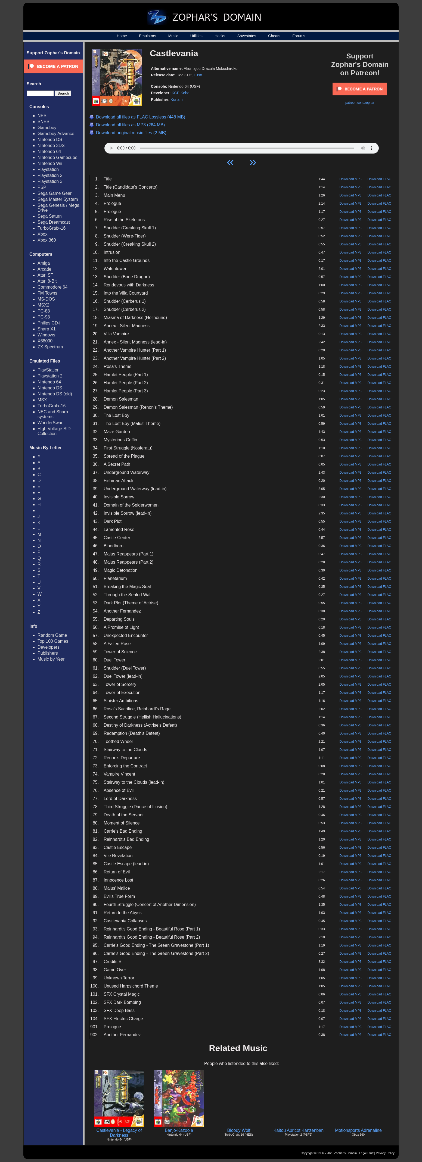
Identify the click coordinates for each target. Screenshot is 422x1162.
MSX (42, 400)
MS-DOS (46, 299)
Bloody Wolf (238, 1130)
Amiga (44, 263)
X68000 (45, 341)
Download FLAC (379, 179)
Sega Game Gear (55, 193)
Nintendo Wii (50, 163)
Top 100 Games (53, 641)
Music (173, 36)
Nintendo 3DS (51, 145)
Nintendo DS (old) (55, 394)
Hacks (220, 36)
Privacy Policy (385, 1153)
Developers (49, 647)
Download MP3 (350, 179)
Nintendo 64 (49, 151)
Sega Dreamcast (54, 222)
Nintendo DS (50, 139)
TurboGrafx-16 (52, 228)
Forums (298, 36)
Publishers (48, 653)
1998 (198, 75)
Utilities (196, 36)
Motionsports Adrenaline (358, 1130)
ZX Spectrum (50, 347)
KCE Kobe (180, 93)
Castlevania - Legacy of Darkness (119, 1133)
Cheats (274, 36)
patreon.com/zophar (359, 103)
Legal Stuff (366, 1153)
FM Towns (47, 293)
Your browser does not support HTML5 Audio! (241, 147)
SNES (43, 121)
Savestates (246, 36)
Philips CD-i (49, 323)
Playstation (48, 169)
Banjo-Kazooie (179, 1130)
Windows (46, 335)
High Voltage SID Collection (54, 431)
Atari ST (45, 275)
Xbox (42, 234)
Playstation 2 (50, 175)
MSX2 (43, 305)
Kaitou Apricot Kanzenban (299, 1130)
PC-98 (44, 317)
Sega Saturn (50, 216)
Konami (176, 99)
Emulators (147, 36)
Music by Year (51, 659)
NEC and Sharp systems (53, 414)
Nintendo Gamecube (57, 157)
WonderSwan (51, 422)
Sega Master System (58, 199)
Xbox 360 (47, 240)
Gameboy (47, 127)
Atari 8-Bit (47, 281)
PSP (42, 187)
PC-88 (44, 311)
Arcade (44, 269)
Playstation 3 (50, 181)
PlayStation (49, 370)
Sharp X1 (47, 329)
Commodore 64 (52, 287)
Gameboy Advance (56, 133)
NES (42, 115)
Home (122, 36)
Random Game (52, 635)
